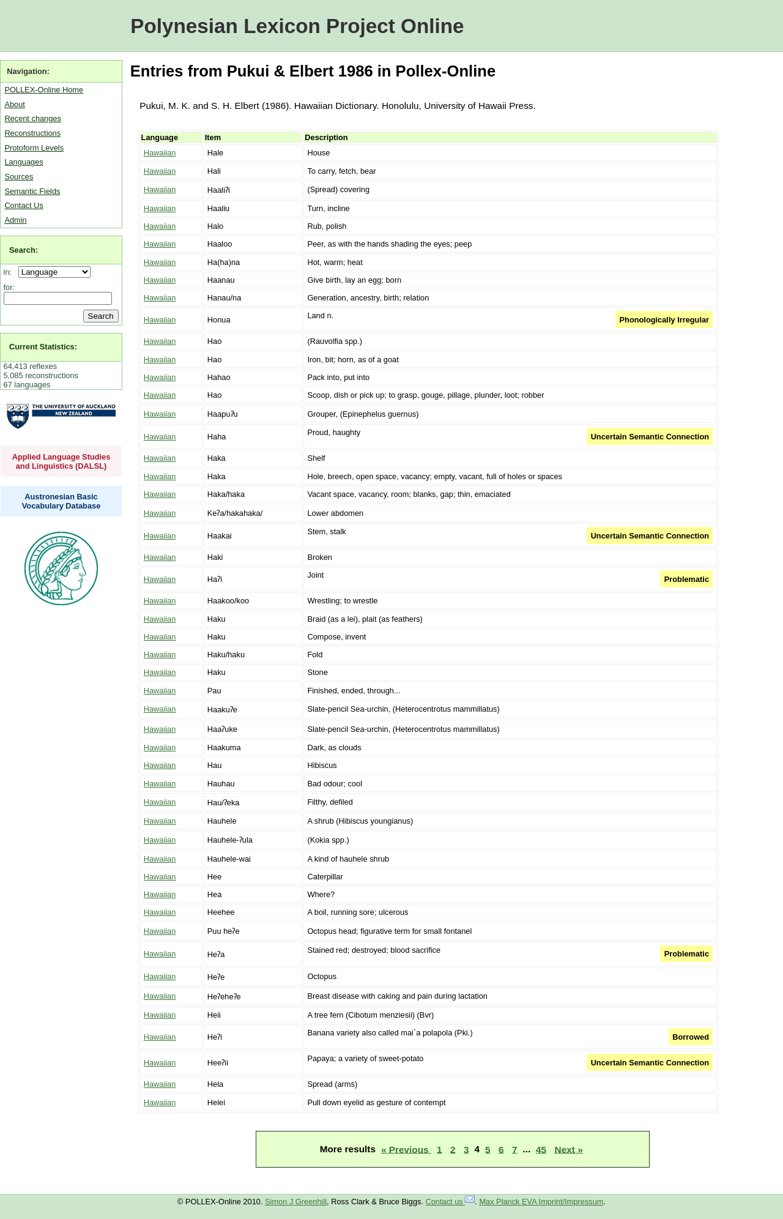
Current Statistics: (43, 346)
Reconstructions (32, 133)
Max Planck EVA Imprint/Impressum (541, 1201)
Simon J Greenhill (296, 1201)
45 (541, 1149)
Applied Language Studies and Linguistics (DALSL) (61, 461)
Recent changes (32, 118)
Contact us (450, 1201)
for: (9, 287)
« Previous (406, 1149)
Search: (23, 250)
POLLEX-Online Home (43, 89)
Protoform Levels (34, 147)
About (14, 104)
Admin (15, 220)
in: (10, 272)
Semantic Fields (32, 191)
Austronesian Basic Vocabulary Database (61, 501)
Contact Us (23, 205)
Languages (23, 161)
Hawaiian (160, 152)
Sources (18, 176)
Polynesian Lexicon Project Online (297, 26)
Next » (569, 1149)
